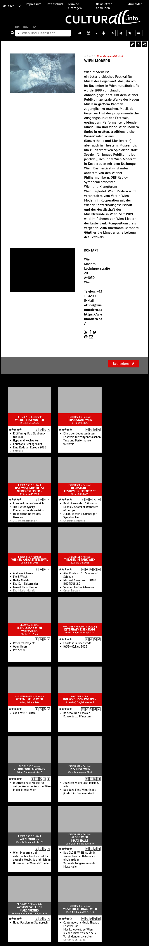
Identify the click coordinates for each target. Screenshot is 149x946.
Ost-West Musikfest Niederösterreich (29, 489)
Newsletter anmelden (104, 6)
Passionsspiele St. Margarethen (29, 909)
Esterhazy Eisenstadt (79, 629)
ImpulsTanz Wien (80, 420)
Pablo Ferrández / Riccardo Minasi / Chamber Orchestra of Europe (80, 507)
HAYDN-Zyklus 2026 (75, 646)
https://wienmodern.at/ (93, 319)
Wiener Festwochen (29, 420)
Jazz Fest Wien (79, 769)
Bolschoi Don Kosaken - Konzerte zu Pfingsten (77, 714)
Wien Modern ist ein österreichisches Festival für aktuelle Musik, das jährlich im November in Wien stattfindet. (31, 858)
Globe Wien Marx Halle (79, 839)
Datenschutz (55, 4)
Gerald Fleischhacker (26, 587)
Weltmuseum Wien (29, 699)
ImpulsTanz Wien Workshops (29, 629)
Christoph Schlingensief (27, 444)
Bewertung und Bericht (110, 56)
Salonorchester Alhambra (79, 587)
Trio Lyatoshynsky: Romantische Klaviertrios (28, 508)
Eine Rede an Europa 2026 (29, 447)
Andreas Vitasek (23, 573)
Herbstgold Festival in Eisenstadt (80, 489)
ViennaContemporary (29, 769)
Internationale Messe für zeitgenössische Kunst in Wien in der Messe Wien (32, 786)
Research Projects (24, 643)
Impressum (33, 4)
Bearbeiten (124, 364)
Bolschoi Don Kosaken (79, 699)
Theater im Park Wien (79, 559)
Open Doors (20, 646)
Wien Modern (29, 839)
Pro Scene (19, 650)
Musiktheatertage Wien (80, 909)
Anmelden (135, 4)
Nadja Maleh (21, 580)
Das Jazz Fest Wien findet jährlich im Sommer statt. (79, 791)
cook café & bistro (24, 713)
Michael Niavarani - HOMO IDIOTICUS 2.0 (79, 582)
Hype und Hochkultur (26, 440)
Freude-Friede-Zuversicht (29, 503)
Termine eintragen (75, 6)
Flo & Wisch (20, 577)
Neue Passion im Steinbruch (30, 922)
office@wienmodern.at (93, 307)
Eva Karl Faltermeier (25, 584)
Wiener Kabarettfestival (29, 559)
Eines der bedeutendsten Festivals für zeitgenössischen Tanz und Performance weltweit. (82, 439)
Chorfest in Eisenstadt (77, 643)
